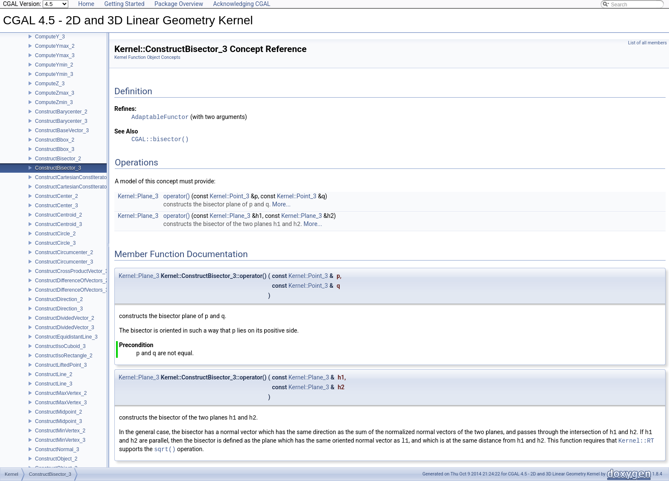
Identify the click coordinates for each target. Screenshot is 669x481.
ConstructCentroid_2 (58, 215)
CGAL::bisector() (160, 140)
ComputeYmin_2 (54, 65)
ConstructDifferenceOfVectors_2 (71, 281)
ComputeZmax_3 (54, 93)
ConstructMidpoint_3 (58, 421)
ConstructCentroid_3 (58, 224)
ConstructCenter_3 (56, 206)
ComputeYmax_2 (55, 46)
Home (86, 3)
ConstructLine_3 (53, 384)
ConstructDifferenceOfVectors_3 (71, 290)
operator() (176, 196)
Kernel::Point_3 (230, 196)
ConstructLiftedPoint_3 (61, 365)
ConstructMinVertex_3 (60, 440)
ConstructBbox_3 (54, 149)
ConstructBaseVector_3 (62, 130)
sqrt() (164, 449)
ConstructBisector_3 (58, 168)
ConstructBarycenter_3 (61, 121)
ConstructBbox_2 (54, 140)
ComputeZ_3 (49, 84)
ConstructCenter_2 (56, 196)
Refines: (125, 108)
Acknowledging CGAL (241, 3)
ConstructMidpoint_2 (58, 412)
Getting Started (124, 3)
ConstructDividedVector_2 (64, 318)
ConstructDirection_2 (59, 299)
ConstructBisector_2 (58, 159)
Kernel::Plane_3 (138, 196)
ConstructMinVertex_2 (60, 431)
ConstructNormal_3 (57, 449)
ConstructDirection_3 (59, 309)
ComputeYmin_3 (54, 74)
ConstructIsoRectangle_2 (64, 356)
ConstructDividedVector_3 (64, 327)
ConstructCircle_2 (55, 234)
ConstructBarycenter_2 (61, 112)
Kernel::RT (636, 441)
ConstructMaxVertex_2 (61, 393)
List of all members (647, 43)
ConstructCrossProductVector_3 (71, 271)
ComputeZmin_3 (54, 102)
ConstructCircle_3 (55, 243)
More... (281, 204)
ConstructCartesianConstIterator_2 (74, 177)
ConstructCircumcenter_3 (64, 262)
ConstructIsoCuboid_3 (60, 346)
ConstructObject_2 (56, 459)
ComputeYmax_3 (55, 55)
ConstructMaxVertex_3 (61, 403)
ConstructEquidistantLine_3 (66, 337)
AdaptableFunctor (160, 117)
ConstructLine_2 (53, 374)
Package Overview (178, 3)
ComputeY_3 (50, 37)
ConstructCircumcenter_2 (64, 252)
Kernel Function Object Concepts (147, 57)
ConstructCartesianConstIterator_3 (74, 187)
